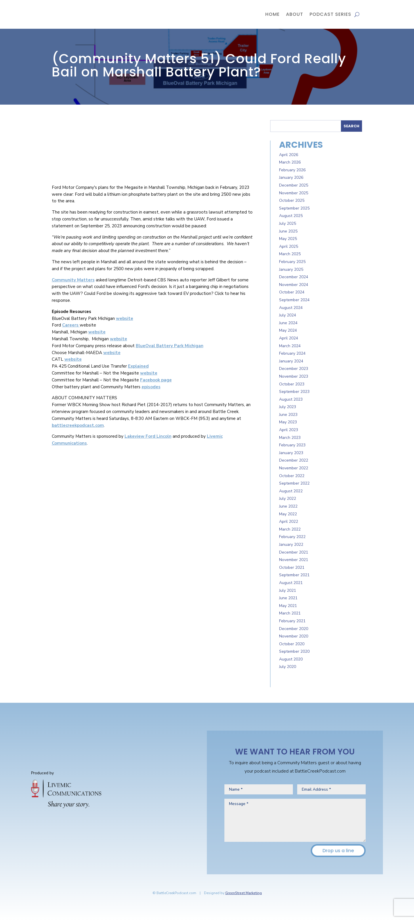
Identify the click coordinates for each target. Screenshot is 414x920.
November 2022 (293, 468)
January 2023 (291, 453)
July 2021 (287, 590)
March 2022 (290, 529)
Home (272, 14)
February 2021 (292, 621)
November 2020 (293, 636)
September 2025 (294, 208)
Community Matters (73, 280)
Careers (71, 325)
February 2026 (292, 170)
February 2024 (292, 353)
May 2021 (288, 605)
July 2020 (287, 666)
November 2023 (293, 376)
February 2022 (292, 536)
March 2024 (290, 346)
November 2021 (293, 559)
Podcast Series (330, 14)
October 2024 (291, 292)
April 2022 (288, 521)
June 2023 (288, 414)
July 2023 (287, 407)
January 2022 (291, 544)
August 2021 (291, 582)
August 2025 (291, 215)
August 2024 (291, 307)
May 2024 (288, 330)
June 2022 (288, 506)
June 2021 (288, 598)
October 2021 (291, 567)
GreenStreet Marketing (243, 893)
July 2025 (287, 223)
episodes (151, 387)
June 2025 (288, 231)
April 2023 (288, 430)
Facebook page (156, 380)
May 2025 (288, 238)
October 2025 (291, 200)
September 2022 (294, 483)
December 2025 (293, 185)
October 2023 (291, 384)
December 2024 (293, 277)
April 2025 (288, 246)
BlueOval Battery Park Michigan (169, 346)
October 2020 (291, 644)
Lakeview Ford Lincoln (148, 436)
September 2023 (294, 391)
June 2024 (288, 323)
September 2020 (294, 651)
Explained (138, 366)
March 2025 (290, 254)
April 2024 (288, 338)
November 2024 (293, 284)
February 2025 (292, 261)
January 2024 (291, 361)
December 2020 (293, 628)
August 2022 (291, 491)
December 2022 (293, 460)
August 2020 (291, 659)
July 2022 (287, 498)
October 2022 (291, 476)
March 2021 (290, 613)
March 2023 (290, 437)
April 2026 (288, 155)
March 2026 (290, 162)
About (294, 14)
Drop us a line (338, 850)
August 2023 (291, 399)
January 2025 (291, 269)
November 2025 (293, 193)
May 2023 (288, 422)
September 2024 (294, 300)
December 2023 (293, 368)
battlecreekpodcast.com (78, 425)
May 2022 (288, 514)
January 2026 (291, 177)
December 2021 (293, 552)
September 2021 (294, 575)
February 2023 (292, 445)
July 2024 (287, 315)
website (124, 318)
